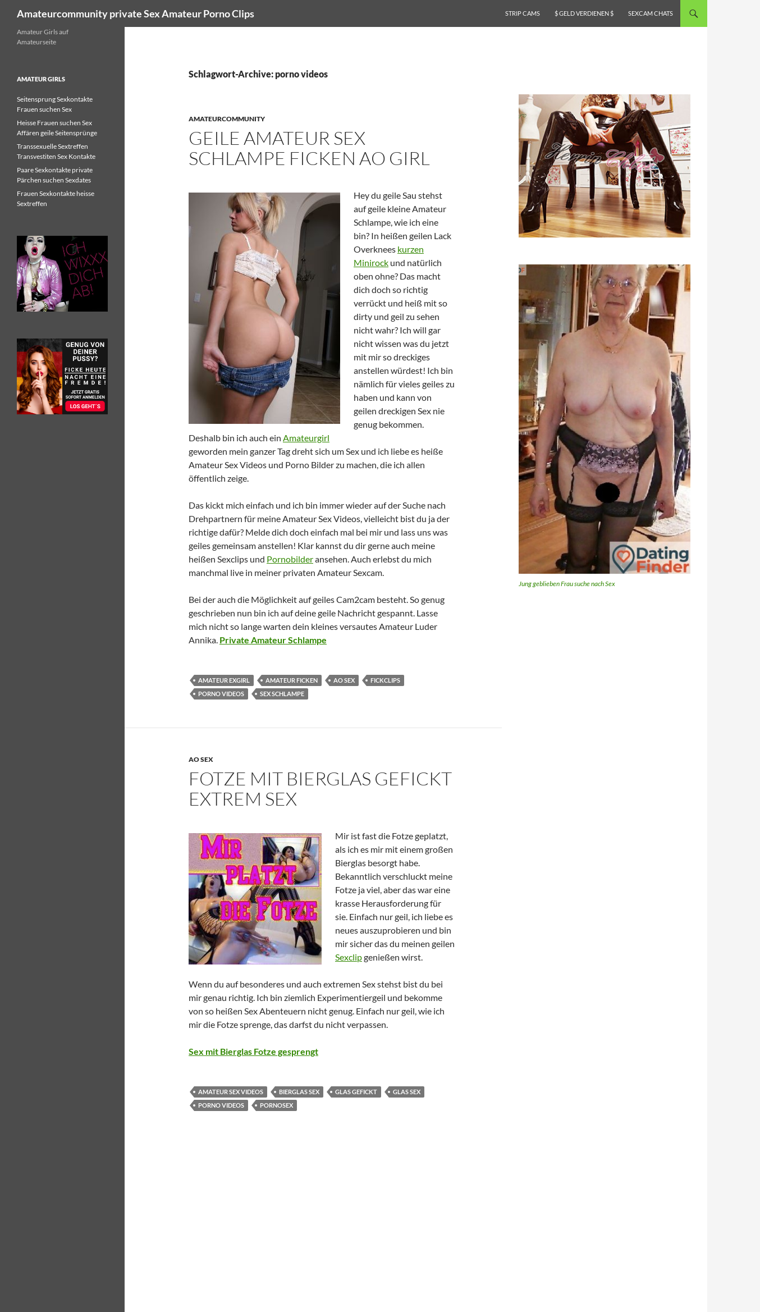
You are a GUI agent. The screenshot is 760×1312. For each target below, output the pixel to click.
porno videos (221, 693)
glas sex (406, 1091)
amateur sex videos (230, 1091)
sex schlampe (282, 693)
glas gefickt (356, 1091)
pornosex (276, 1105)
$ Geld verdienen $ (584, 13)
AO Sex (201, 759)
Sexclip (348, 957)
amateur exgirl (224, 680)
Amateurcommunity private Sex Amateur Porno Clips (135, 13)
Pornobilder (290, 559)
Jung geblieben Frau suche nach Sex (567, 583)
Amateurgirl (306, 437)
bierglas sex (299, 1091)
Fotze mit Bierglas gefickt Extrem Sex (320, 788)
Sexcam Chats (650, 13)
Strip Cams (522, 13)
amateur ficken (291, 680)
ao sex (344, 680)
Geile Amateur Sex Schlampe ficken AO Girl (309, 148)
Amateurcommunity (227, 119)
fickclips (385, 680)
